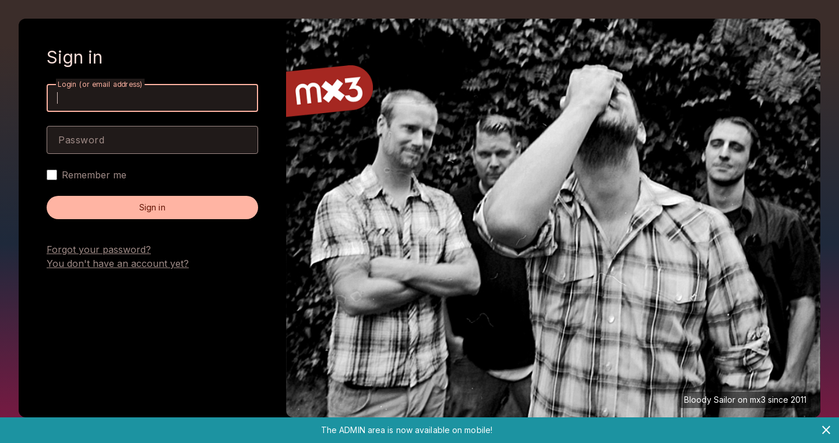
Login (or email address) (100, 84)
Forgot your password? (99, 249)
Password (81, 140)
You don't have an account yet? (118, 263)
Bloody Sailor (709, 400)
